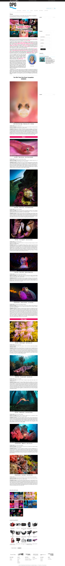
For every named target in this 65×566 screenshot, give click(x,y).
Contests (46, 10)
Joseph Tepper (48, 57)
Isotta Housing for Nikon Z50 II (12, 528)
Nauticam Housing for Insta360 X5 (29, 528)
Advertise (54, 17)
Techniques (19, 10)
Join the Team (50, 559)
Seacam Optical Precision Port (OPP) (23, 536)
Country (41, 46)
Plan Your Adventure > (42, 54)
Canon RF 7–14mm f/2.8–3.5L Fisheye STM (23, 529)
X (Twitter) (41, 559)
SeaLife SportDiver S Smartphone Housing (29, 544)
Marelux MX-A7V (35, 528)
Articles (24, 10)
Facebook (41, 558)
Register (53, 0)
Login (49, 0)
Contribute (49, 558)
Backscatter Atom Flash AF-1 (29, 536)
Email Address (42, 36)
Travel (31, 10)
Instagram (41, 560)
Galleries (36, 10)
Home (10, 12)
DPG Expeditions (35, 558)
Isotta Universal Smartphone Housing (12, 544)
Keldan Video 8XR (35, 543)
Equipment (41, 10)
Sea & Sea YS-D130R (12, 536)
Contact (11, 559)
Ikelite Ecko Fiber (18, 543)
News (28, 10)
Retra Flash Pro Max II (23, 544)
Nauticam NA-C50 (18, 536)
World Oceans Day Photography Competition (28, 559)
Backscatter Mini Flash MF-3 (35, 536)
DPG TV (34, 559)
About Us (11, 558)
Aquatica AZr (18, 528)
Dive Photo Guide (32, 0)
